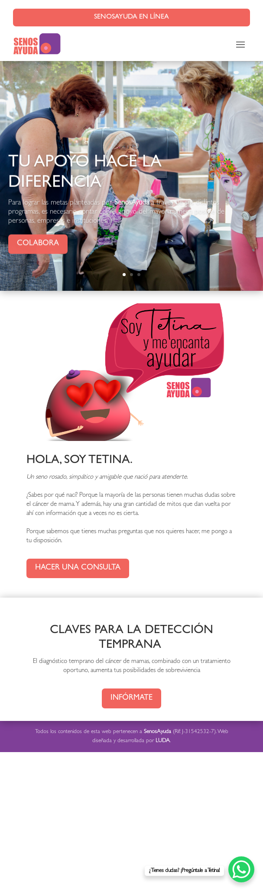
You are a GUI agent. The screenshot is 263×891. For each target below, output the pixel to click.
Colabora (38, 250)
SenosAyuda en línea (131, 17)
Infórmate (131, 698)
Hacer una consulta (77, 568)
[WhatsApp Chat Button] (241, 869)
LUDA (163, 741)
